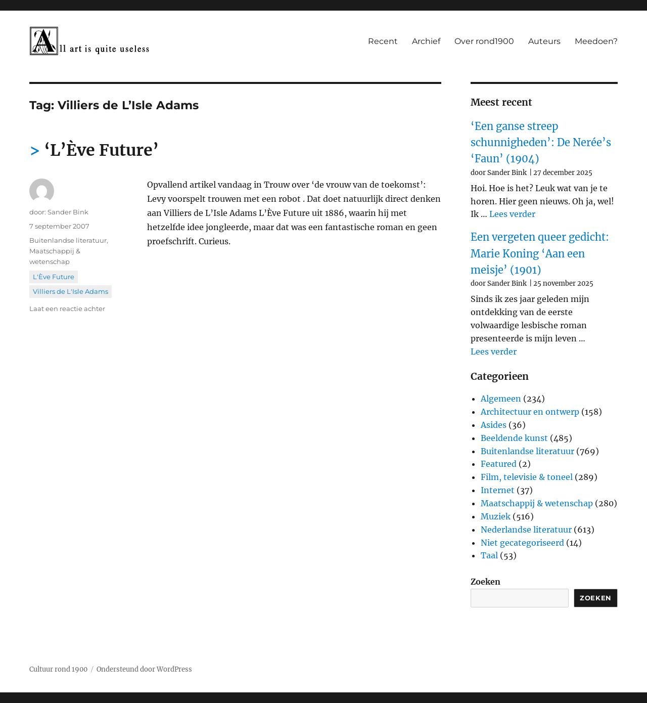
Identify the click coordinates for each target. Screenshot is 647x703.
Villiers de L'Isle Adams (70, 291)
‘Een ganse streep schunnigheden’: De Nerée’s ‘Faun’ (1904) (541, 142)
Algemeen (501, 398)
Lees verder (512, 214)
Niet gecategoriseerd (522, 543)
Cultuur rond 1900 (58, 669)
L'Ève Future (53, 277)
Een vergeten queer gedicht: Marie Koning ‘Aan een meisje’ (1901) (540, 253)
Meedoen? (596, 41)
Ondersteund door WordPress (144, 669)
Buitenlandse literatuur (68, 240)
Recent (383, 41)
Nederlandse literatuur (526, 529)
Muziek (496, 516)
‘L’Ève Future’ (101, 150)
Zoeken (485, 582)
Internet (498, 490)
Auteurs (544, 41)
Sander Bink (68, 212)
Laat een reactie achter (67, 308)
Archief (426, 41)
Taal (489, 555)
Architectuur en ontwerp (530, 412)
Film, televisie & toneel (527, 477)
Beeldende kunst (514, 438)
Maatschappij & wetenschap (537, 503)
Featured (499, 464)
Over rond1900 (484, 41)
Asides (493, 425)
